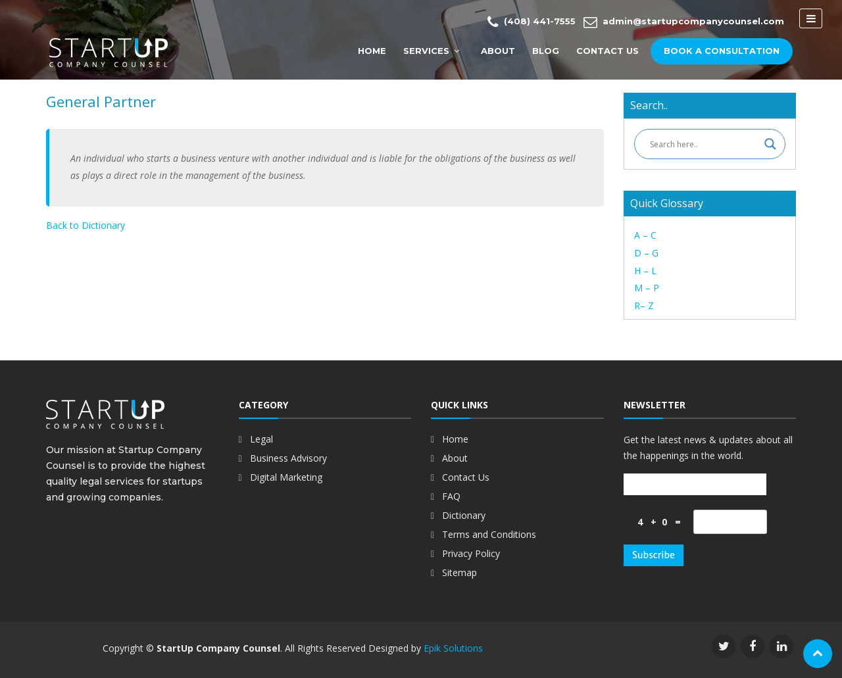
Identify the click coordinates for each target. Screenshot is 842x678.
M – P (646, 287)
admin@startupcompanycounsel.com (683, 22)
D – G (646, 253)
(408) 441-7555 (531, 22)
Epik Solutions (453, 648)
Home (372, 50)
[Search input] (704, 144)
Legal (261, 439)
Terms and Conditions (489, 534)
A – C (645, 235)
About (498, 50)
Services (426, 50)
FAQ (451, 496)
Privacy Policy (471, 553)
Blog (545, 50)
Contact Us (607, 50)
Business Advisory (288, 458)
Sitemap (459, 572)
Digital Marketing (286, 477)
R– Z (644, 305)
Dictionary (463, 515)
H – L (645, 270)
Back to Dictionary (85, 225)
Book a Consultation (722, 50)
